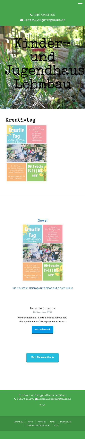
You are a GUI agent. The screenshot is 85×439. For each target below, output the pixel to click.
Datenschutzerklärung (38, 425)
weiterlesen (42, 329)
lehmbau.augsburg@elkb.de (44, 20)
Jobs (56, 425)
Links (52, 421)
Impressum (65, 421)
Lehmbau (18, 421)
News (30, 421)
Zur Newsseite (42, 357)
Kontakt (42, 421)
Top (42, 405)
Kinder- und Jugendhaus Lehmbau (45, 65)
